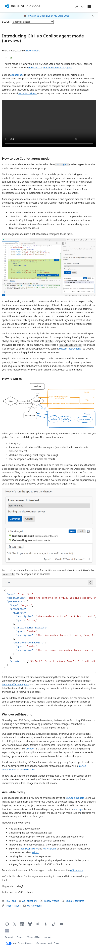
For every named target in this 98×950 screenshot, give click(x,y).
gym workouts (28, 769)
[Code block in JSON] (49, 630)
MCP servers (49, 848)
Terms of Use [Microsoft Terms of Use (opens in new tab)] (33, 937)
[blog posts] (33, 22)
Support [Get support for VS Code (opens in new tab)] (9, 937)
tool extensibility (29, 848)
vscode (30, 748)
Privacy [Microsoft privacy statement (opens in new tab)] (20, 937)
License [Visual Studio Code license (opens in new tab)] (47, 937)
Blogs (5, 21)
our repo (78, 809)
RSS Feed (9, 900)
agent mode (17, 74)
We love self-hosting (17, 714)
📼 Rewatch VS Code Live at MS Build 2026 (46, 15)
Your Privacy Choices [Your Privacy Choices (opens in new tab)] (23, 943)
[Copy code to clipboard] (90, 582)
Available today (13, 792)
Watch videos (32, 905)
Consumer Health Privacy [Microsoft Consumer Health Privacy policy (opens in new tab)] (48, 943)
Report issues (11, 905)
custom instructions (70, 348)
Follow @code (49, 900)
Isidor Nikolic (32, 50)
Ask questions (28, 900)
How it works (12, 378)
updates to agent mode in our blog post (50, 67)
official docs (76, 870)
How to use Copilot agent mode (25, 158)
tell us (35, 852)
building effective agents (15, 684)
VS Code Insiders (27, 93)
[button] (76, 6)
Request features (73, 900)
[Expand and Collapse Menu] (89, 6)
